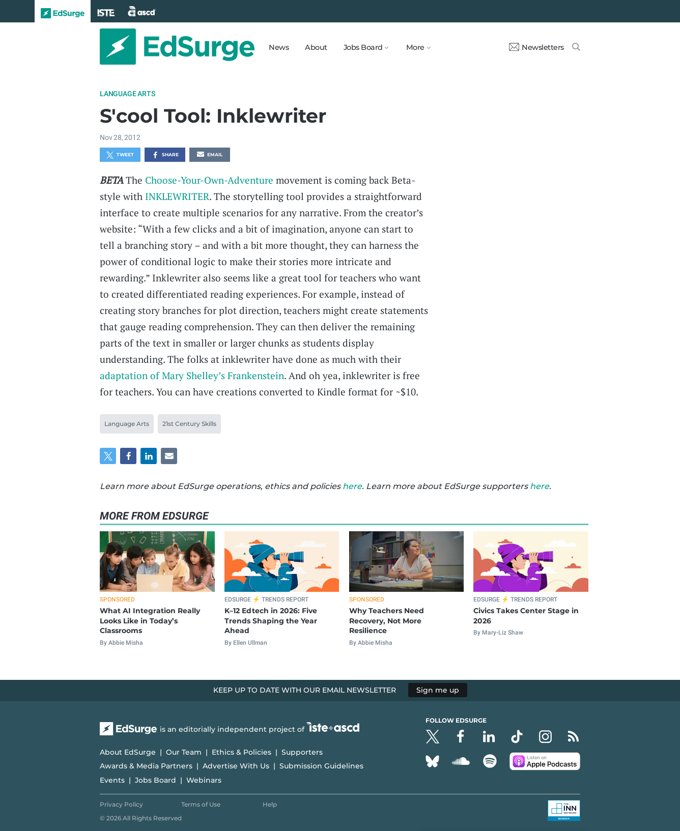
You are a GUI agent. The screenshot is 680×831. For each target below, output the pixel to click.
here (352, 486)
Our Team (184, 752)
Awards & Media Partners (146, 765)
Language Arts (127, 94)
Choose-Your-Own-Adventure (209, 180)
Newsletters (536, 47)
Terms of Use (200, 804)
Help (270, 804)
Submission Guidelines (321, 765)
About (316, 47)
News (279, 47)
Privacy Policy (121, 804)
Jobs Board (155, 780)
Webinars (203, 780)
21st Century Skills (189, 423)
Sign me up (437, 690)
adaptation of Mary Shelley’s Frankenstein (192, 375)
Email (209, 155)
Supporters (302, 752)
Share (165, 155)
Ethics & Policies (241, 752)
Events (112, 780)
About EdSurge (128, 752)
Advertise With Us (236, 765)
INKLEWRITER (177, 196)
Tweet (120, 155)
